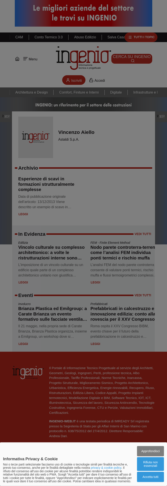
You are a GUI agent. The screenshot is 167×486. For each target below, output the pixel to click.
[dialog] (83, 464)
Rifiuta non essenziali (150, 463)
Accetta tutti (151, 477)
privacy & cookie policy (106, 467)
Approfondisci (150, 451)
